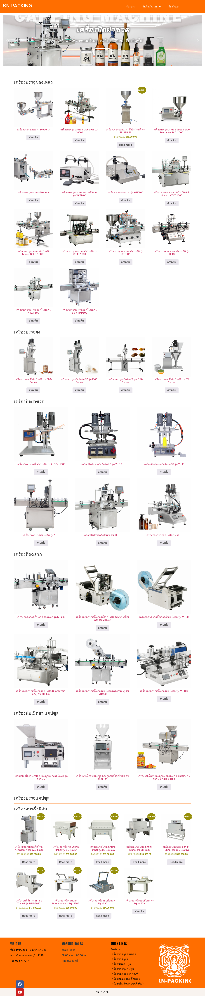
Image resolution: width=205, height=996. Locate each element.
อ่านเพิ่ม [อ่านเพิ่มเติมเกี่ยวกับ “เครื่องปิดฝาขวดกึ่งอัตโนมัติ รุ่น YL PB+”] (102, 472)
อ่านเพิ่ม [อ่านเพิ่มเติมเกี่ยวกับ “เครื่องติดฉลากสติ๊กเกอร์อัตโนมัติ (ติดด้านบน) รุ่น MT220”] (102, 701)
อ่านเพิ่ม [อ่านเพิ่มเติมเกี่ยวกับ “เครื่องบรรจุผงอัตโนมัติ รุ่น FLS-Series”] (125, 390)
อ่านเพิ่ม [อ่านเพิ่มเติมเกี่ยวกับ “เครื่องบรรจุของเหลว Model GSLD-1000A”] (79, 140)
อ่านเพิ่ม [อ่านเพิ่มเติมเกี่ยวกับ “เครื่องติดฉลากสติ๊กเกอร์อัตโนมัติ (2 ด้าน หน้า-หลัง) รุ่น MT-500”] (41, 701)
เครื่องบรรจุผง (119, 959)
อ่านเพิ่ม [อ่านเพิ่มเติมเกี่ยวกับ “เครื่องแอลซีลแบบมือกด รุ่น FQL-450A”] (139, 911)
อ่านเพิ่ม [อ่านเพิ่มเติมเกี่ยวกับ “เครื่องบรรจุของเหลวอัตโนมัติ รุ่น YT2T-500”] (33, 320)
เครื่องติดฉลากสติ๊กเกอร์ (125, 978)
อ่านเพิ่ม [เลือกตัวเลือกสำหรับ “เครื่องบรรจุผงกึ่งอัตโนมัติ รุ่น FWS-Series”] (79, 390)
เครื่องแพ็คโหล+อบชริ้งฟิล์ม (128, 983)
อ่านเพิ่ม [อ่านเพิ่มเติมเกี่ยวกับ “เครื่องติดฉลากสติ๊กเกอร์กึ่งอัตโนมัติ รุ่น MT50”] (164, 624)
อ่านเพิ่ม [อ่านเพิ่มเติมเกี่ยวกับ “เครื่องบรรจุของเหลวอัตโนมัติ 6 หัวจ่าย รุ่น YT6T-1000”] (171, 203)
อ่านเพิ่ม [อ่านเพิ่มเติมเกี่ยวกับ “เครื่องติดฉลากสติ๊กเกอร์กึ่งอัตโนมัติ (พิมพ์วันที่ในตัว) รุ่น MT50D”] (102, 627)
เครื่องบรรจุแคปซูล (122, 969)
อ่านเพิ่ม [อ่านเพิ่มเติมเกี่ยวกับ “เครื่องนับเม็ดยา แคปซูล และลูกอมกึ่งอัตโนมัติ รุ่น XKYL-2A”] (102, 786)
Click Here (102, 51)
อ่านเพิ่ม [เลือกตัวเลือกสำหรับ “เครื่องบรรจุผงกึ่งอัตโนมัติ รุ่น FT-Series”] (171, 390)
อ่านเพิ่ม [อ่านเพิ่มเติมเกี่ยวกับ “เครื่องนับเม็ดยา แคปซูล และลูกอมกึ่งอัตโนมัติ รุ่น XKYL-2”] (41, 786)
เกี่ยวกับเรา (173, 6)
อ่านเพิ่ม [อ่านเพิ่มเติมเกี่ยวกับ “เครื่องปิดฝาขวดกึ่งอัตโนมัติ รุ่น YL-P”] (164, 472)
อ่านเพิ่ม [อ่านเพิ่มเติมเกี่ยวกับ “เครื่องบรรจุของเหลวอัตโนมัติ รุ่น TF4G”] (171, 262)
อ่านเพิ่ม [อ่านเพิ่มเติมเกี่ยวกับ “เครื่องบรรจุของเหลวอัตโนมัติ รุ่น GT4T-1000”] (79, 262)
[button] (7, 41)
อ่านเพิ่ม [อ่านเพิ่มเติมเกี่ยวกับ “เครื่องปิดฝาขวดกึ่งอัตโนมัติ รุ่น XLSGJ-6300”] (41, 472)
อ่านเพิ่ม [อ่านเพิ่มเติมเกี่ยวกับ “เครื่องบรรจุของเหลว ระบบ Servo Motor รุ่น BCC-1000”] (171, 140)
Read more (125, 144)
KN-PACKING (17, 6)
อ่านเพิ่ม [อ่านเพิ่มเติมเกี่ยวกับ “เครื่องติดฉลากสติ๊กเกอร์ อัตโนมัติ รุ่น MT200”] (41, 624)
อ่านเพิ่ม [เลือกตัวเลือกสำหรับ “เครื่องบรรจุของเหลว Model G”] (33, 137)
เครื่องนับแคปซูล (121, 964)
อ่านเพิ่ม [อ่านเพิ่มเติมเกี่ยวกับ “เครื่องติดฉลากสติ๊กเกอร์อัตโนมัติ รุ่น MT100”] (164, 698)
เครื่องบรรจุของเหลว (123, 954)
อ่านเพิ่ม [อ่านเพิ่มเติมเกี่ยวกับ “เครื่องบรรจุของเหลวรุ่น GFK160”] (125, 200)
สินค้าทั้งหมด (151, 6)
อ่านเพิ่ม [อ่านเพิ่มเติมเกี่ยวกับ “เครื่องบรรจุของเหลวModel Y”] (33, 200)
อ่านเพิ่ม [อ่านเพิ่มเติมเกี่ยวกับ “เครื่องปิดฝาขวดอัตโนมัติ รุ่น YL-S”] (164, 543)
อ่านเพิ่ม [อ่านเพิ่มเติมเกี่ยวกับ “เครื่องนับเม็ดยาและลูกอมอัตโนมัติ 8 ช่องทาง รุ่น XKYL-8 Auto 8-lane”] (164, 786)
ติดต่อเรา (131, 6)
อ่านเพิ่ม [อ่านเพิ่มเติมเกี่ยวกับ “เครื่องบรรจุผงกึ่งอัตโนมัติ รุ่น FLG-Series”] (33, 390)
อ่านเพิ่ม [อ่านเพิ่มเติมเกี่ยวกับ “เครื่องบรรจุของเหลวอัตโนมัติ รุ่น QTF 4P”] (125, 262)
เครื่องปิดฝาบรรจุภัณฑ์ (124, 974)
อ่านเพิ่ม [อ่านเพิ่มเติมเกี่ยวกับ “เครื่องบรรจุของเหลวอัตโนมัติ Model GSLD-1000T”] (33, 262)
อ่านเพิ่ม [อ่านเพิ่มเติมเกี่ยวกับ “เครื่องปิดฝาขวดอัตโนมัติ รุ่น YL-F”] (41, 543)
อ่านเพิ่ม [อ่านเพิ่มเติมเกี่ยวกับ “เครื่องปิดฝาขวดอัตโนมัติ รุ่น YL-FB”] (102, 543)
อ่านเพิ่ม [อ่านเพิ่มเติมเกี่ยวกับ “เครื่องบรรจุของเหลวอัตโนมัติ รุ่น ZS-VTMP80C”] (79, 320)
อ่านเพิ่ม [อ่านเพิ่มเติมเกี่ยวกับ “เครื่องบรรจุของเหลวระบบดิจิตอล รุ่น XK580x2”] (79, 203)
